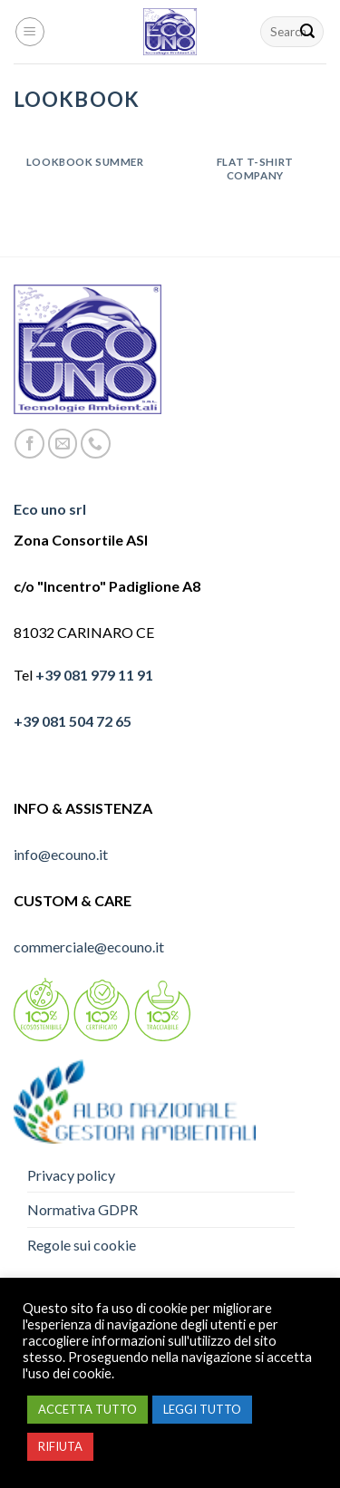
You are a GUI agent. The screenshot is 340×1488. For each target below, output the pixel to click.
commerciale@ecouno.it (89, 946)
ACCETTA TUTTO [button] (87, 1409)
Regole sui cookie (81, 1244)
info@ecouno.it (61, 854)
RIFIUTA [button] (60, 1446)
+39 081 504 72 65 (72, 721)
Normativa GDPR (82, 1209)
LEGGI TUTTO (202, 1409)
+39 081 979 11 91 (94, 674)
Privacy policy (71, 1175)
